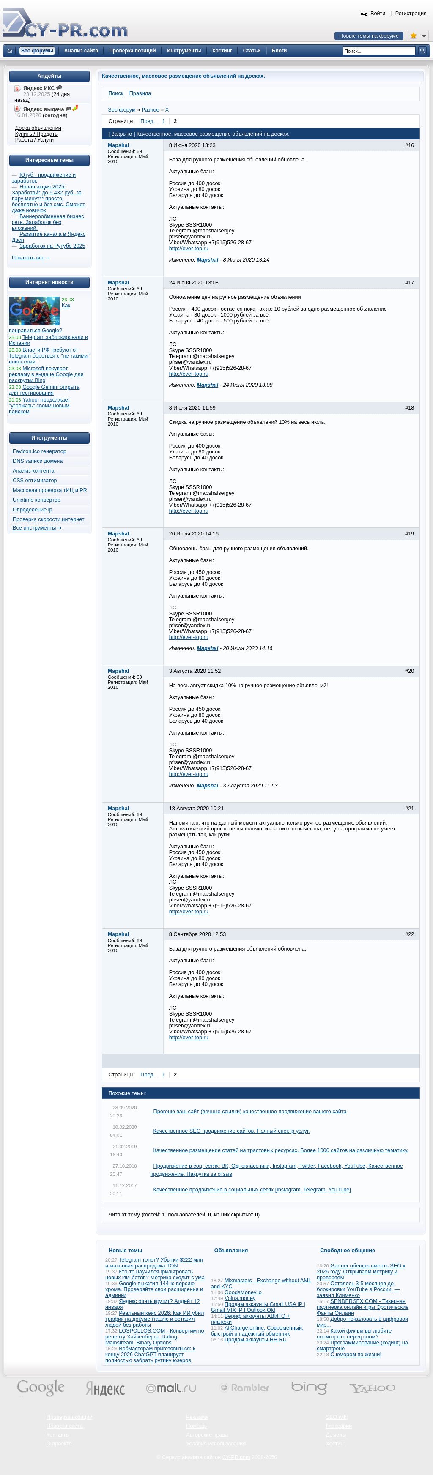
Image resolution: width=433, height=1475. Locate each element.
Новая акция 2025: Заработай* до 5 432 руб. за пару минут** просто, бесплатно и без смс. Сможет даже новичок (48, 198)
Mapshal (207, 260)
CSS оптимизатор (35, 480)
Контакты (58, 1435)
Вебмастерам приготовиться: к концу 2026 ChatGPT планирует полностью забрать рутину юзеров (150, 1354)
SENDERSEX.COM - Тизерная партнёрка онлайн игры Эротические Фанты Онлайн (362, 1307)
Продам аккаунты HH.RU (256, 1340)
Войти (378, 13)
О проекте (59, 1444)
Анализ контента (34, 471)
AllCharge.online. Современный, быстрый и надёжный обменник (257, 1331)
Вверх (382, 1445)
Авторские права (207, 1435)
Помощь (196, 1426)
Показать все (28, 258)
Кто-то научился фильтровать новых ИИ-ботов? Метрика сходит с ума (155, 1275)
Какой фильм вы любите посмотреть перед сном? (354, 1334)
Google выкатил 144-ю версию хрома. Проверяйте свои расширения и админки (154, 1289)
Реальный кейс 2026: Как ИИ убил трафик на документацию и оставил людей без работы (154, 1319)
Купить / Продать (36, 134)
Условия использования (216, 1444)
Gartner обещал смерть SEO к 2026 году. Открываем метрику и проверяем (361, 1272)
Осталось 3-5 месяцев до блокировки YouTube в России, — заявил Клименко (358, 1289)
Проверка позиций (69, 1417)
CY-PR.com (236, 1457)
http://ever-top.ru (188, 248)
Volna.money (240, 1298)
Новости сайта (65, 1426)
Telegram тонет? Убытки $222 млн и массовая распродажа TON (154, 1263)
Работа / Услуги (34, 140)
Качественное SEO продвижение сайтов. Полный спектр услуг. (231, 1131)
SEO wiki (337, 1417)
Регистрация (411, 13)
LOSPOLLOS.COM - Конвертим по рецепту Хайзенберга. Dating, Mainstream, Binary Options (154, 1337)
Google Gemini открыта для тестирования (44, 390)
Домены (336, 1435)
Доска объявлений (38, 128)
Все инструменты (34, 528)
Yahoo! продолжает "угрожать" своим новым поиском (39, 406)
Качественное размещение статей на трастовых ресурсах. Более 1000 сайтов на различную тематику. (280, 1150)
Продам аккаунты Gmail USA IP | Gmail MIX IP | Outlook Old (258, 1307)
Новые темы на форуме (369, 36)
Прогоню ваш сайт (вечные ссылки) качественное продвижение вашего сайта (250, 1111)
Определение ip (32, 510)
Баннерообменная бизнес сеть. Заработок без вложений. (48, 222)
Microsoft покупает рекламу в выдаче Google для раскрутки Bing (46, 374)
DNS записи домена (38, 461)
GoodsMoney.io (243, 1292)
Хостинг (335, 1444)
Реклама (197, 1417)
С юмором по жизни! (355, 1355)
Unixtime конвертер (36, 500)
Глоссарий (339, 1426)
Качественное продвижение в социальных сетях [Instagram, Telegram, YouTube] (252, 1190)
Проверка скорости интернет (49, 519)
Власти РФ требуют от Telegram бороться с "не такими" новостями (49, 356)
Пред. (147, 121)
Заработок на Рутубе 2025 (52, 246)
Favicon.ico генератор (39, 451)
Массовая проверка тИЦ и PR (50, 490)
